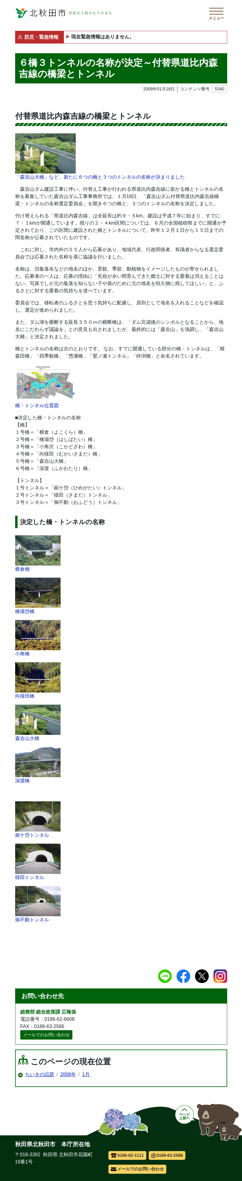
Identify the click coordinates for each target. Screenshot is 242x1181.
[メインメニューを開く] (216, 13)
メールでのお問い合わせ (46, 1034)
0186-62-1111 (127, 1155)
